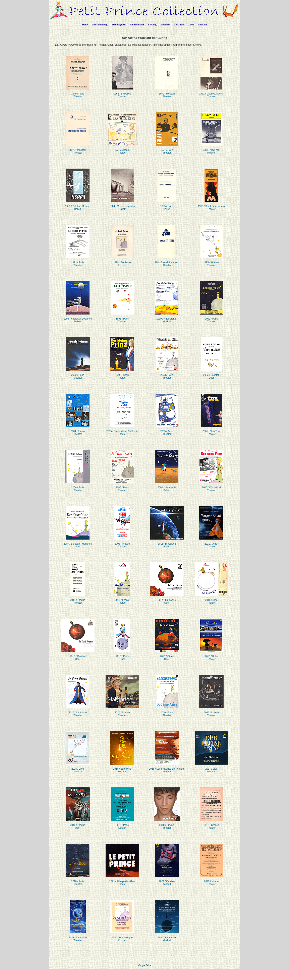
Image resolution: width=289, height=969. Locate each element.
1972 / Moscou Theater (77, 149)
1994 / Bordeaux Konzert (122, 261)
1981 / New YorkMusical (211, 149)
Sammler (165, 24)
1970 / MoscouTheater (166, 92)
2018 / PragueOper (78, 824)
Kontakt (202, 24)
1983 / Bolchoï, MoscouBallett (77, 205)
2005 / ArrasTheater (167, 430)
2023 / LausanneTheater (77, 936)
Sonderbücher (137, 24)
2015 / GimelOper (167, 655)
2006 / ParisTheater (77, 486)
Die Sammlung (100, 24)
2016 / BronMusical (77, 767)
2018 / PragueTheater (167, 824)
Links (191, 24)
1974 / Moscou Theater (122, 149)
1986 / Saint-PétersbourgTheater (211, 205)
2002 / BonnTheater (122, 374)
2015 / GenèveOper (78, 655)
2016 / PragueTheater (122, 711)
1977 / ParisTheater (167, 149)
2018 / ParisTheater (78, 880)
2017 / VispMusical (211, 767)
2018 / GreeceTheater (211, 824)
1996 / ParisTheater (122, 317)
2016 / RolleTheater (211, 655)
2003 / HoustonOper (211, 374)
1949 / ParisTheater (77, 92)
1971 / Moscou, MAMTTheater (211, 92)
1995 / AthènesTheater (211, 261)
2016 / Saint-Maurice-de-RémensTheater (167, 767)
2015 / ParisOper (122, 655)
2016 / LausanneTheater (78, 711)
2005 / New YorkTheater (211, 430)
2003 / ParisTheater (167, 374)
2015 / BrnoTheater (211, 599)
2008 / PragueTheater (122, 542)
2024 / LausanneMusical (167, 936)
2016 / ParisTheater (167, 711)
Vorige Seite (144, 965)
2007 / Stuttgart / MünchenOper (77, 542)
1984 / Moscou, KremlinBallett (122, 205)
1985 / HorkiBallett (166, 205)
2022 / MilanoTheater (211, 880)
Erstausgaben (119, 24)
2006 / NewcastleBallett (166, 486)
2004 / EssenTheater (78, 430)
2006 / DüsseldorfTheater (211, 486)
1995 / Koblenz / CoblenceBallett (78, 317)
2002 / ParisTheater (211, 317)
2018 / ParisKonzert (122, 824)
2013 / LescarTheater (122, 599)
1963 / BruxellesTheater (122, 92)
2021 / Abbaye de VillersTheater (122, 880)
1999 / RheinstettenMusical (166, 317)
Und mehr (179, 24)
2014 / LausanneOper (166, 599)
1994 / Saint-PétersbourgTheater (166, 261)
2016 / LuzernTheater (211, 711)
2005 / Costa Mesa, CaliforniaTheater (122, 430)
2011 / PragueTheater (77, 599)
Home (85, 24)
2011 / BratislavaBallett (167, 542)
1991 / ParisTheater (78, 261)
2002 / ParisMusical (78, 374)
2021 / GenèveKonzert (167, 880)
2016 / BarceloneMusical (122, 767)
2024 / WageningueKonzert (122, 936)
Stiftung (152, 24)
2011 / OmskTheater (211, 542)
